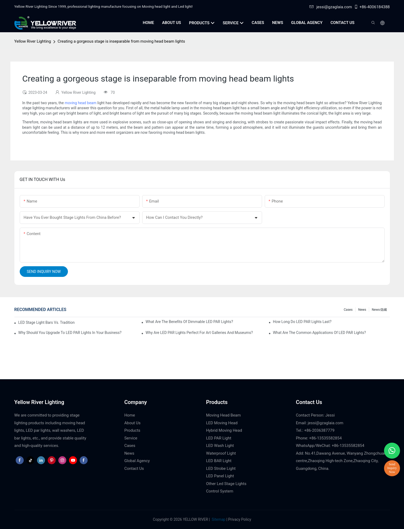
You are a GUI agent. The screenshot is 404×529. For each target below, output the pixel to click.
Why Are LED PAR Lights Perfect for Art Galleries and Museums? (199, 332)
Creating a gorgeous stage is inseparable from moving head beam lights (121, 41)
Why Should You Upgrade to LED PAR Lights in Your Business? (70, 332)
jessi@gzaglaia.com (330, 7)
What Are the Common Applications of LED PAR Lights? (319, 332)
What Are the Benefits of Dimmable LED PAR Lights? (189, 322)
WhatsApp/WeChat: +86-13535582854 (330, 445)
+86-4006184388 (372, 7)
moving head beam (80, 103)
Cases (348, 310)
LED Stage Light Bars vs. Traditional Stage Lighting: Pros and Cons (46, 322)
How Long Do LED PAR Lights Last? (302, 322)
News (362, 310)
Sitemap (218, 519)
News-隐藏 (379, 310)
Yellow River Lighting (32, 41)
